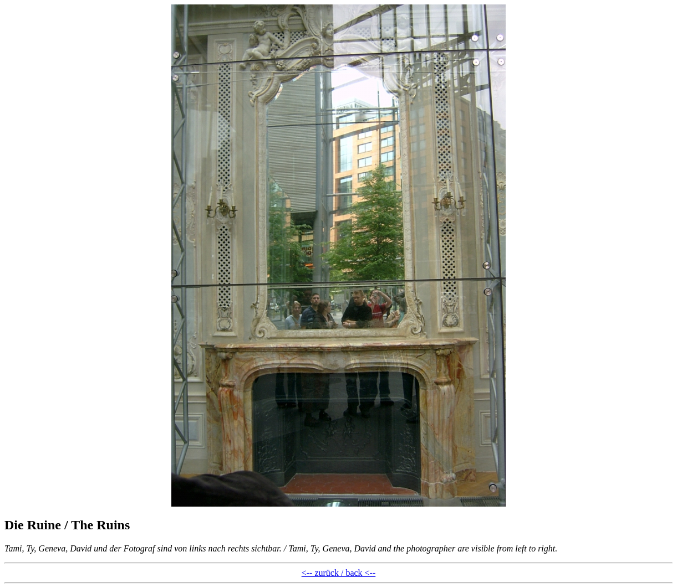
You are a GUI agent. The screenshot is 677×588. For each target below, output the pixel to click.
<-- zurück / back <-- (339, 572)
